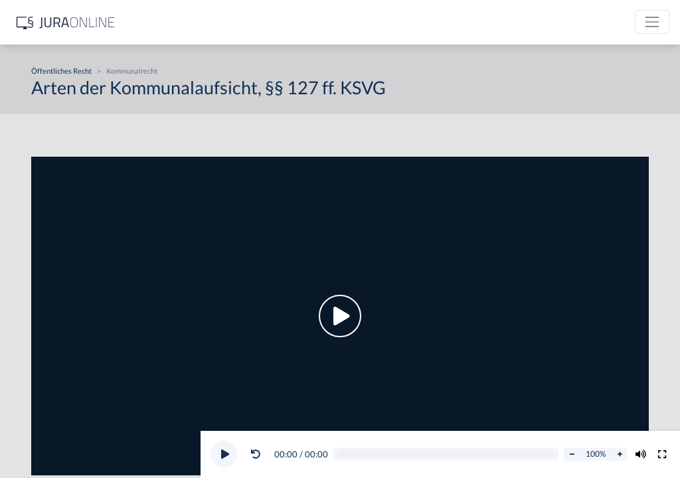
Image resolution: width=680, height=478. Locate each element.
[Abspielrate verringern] (572, 454)
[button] (270, 454)
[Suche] (24, 22)
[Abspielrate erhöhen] (620, 454)
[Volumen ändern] (641, 454)
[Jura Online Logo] (278, 22)
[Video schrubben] (452, 454)
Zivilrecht (31, 62)
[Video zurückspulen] (267, 454)
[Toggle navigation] (652, 22)
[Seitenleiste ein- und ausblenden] (188, 22)
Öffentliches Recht (49, 98)
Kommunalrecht (323, 70)
